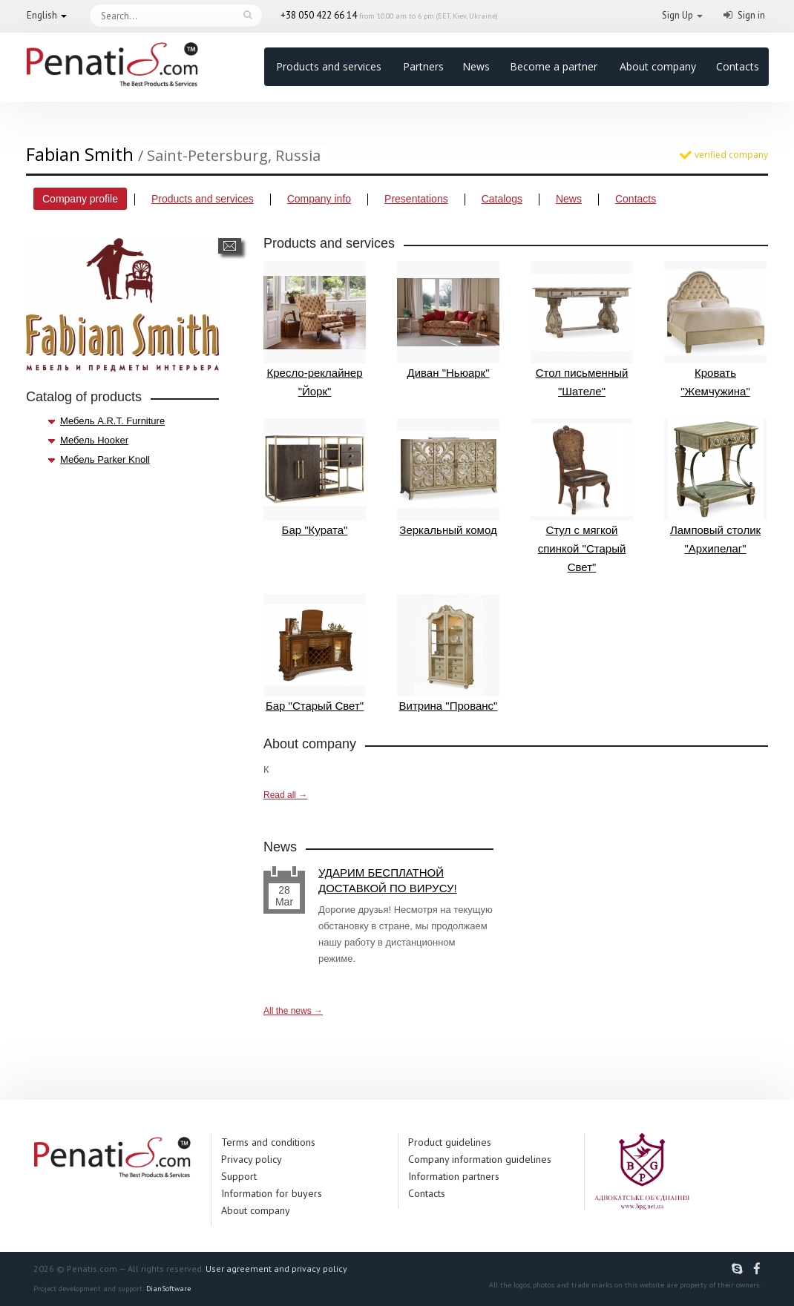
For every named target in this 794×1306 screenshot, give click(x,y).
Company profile (80, 199)
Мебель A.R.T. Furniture (112, 420)
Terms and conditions (268, 1142)
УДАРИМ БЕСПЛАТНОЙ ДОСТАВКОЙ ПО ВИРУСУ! (387, 880)
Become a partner (553, 66)
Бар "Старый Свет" (314, 653)
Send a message (229, 246)
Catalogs (502, 199)
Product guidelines (449, 1142)
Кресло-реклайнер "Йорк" (314, 329)
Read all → (285, 795)
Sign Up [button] (677, 15)
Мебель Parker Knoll (105, 459)
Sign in (751, 15)
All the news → (293, 1011)
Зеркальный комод (448, 477)
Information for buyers (271, 1193)
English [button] (42, 15)
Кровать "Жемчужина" (715, 329)
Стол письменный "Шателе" (582, 329)
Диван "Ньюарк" (448, 320)
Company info (319, 199)
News (476, 66)
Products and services (328, 66)
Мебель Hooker (94, 440)
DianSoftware (168, 1288)
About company (658, 66)
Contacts (737, 66)
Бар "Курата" (314, 477)
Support (239, 1176)
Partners (423, 66)
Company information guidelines (479, 1159)
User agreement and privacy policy (276, 1268)
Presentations (416, 199)
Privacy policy (251, 1159)
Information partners (453, 1176)
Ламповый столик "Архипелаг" (715, 486)
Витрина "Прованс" (448, 653)
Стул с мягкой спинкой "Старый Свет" (582, 495)
